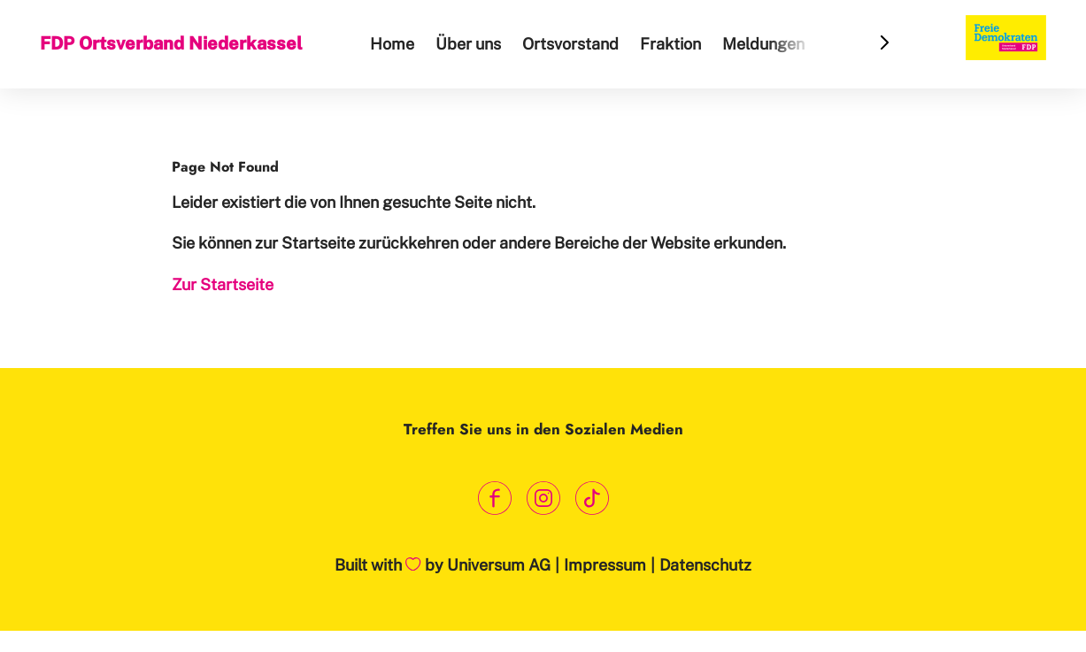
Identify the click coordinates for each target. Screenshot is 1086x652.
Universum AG (499, 565)
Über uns (468, 44)
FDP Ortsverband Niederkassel (171, 43)
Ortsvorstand (570, 44)
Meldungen (763, 44)
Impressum (605, 565)
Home (392, 44)
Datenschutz (705, 565)
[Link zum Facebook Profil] (494, 498)
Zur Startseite (222, 284)
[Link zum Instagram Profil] (543, 498)
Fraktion (670, 44)
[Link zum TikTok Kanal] (592, 498)
